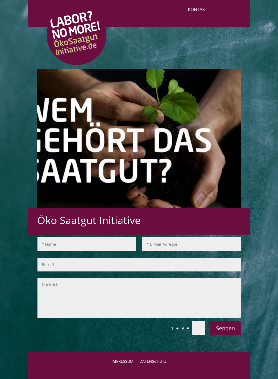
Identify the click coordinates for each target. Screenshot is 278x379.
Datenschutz (153, 361)
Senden (225, 328)
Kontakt (197, 10)
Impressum (123, 361)
